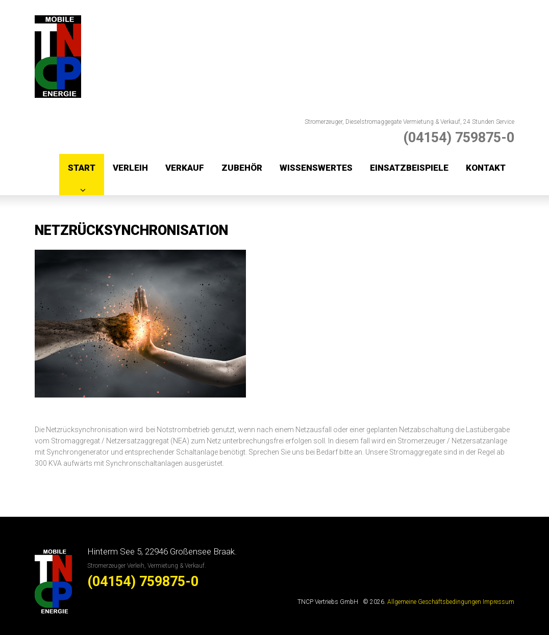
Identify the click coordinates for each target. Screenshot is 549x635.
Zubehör (241, 168)
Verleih (130, 168)
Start (81, 168)
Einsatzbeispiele (409, 168)
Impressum (498, 601)
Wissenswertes (316, 168)
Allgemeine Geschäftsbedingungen (434, 601)
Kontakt (486, 168)
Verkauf (184, 168)
